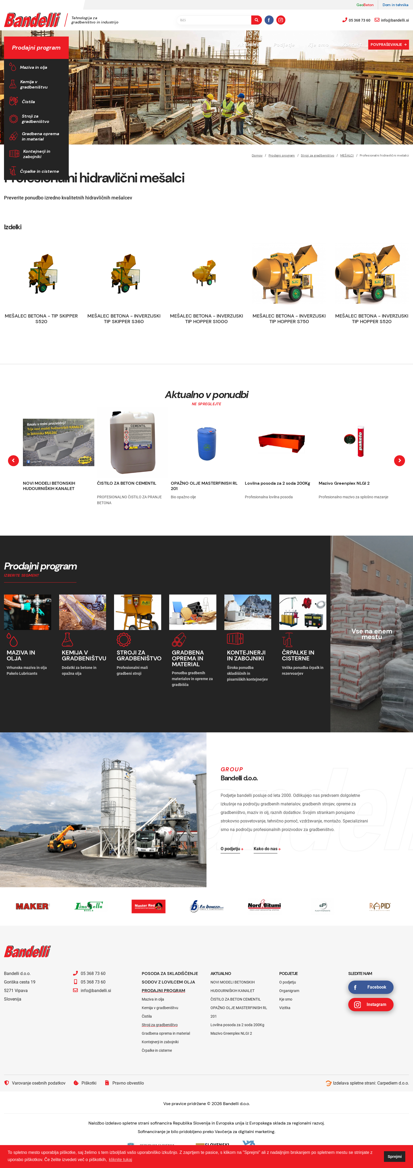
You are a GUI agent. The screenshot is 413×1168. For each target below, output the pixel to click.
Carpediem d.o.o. (393, 1083)
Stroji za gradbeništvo (35, 118)
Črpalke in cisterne (39, 171)
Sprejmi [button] (395, 1156)
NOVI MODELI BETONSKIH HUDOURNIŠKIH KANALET (49, 485)
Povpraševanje (386, 44)
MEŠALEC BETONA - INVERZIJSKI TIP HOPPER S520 (371, 319)
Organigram (289, 991)
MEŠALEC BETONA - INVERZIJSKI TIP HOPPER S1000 (206, 319)
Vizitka (284, 1008)
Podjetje (284, 44)
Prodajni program (163, 990)
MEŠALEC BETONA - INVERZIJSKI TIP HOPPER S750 (289, 319)
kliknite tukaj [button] (120, 1159)
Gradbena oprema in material (40, 136)
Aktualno (248, 44)
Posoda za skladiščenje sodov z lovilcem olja (170, 978)
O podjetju (287, 982)
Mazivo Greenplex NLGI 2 (344, 483)
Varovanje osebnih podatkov (35, 1083)
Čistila (28, 102)
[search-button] (256, 20)
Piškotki (85, 1083)
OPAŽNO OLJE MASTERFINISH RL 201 (204, 485)
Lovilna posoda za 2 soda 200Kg (277, 483)
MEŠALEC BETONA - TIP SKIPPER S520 (41, 319)
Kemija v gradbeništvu (34, 84)
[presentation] (13, 460)
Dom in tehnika (395, 4)
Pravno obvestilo (124, 1083)
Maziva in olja (33, 67)
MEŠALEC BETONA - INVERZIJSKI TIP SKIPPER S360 (123, 319)
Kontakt (352, 44)
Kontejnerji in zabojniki (36, 153)
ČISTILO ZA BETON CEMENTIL (126, 483)
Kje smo (318, 44)
